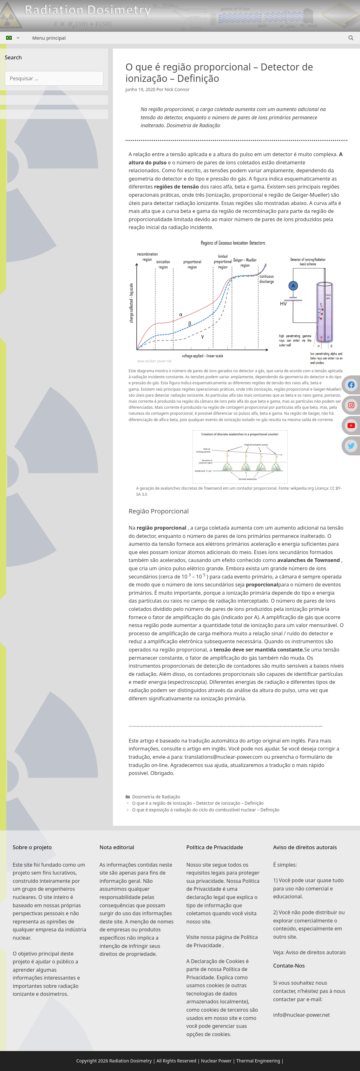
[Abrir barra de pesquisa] (351, 38)
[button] (236, 715)
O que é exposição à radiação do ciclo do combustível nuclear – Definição (205, 810)
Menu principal (49, 38)
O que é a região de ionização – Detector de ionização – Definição (198, 803)
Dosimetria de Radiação (156, 797)
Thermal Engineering (258, 1061)
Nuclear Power (216, 1061)
